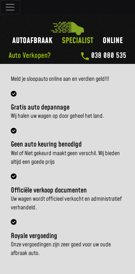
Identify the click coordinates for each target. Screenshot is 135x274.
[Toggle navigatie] (10, 7)
